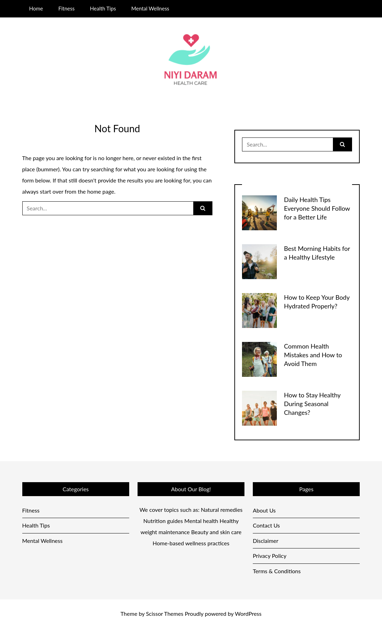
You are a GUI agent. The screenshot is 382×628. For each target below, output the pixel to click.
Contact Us (266, 525)
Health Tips (103, 8)
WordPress (248, 613)
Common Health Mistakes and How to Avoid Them (313, 354)
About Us (264, 510)
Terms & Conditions (277, 571)
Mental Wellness (150, 8)
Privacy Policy (270, 555)
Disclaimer (265, 540)
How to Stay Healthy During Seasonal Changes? (312, 403)
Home (36, 8)
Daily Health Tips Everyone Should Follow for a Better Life (317, 208)
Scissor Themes (164, 613)
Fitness (67, 8)
